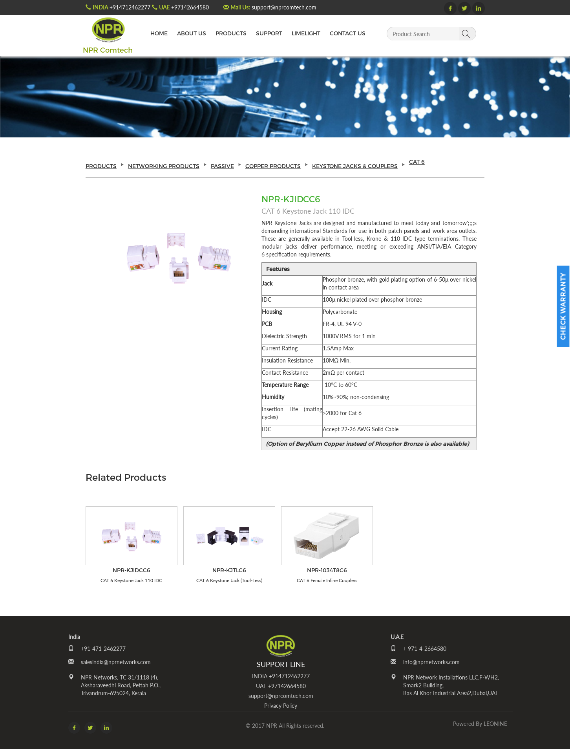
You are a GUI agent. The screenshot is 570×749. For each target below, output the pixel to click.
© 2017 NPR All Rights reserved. (285, 725)
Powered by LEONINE (480, 723)
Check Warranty (563, 306)
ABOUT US (191, 33)
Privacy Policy (280, 705)
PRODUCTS (231, 33)
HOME (159, 33)
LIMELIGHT (306, 33)
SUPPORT (269, 33)
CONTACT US (347, 33)
